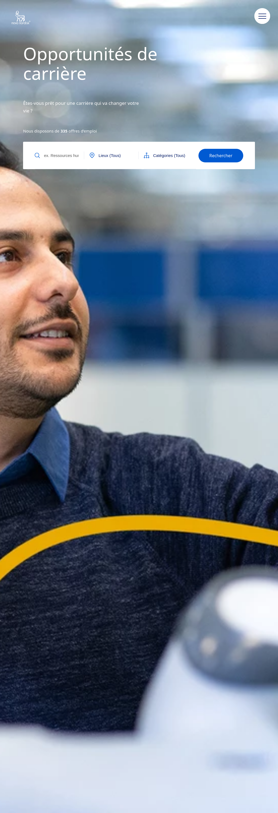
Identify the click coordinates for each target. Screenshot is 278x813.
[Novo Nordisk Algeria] (28, 18)
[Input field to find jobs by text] (61, 155)
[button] (262, 16)
